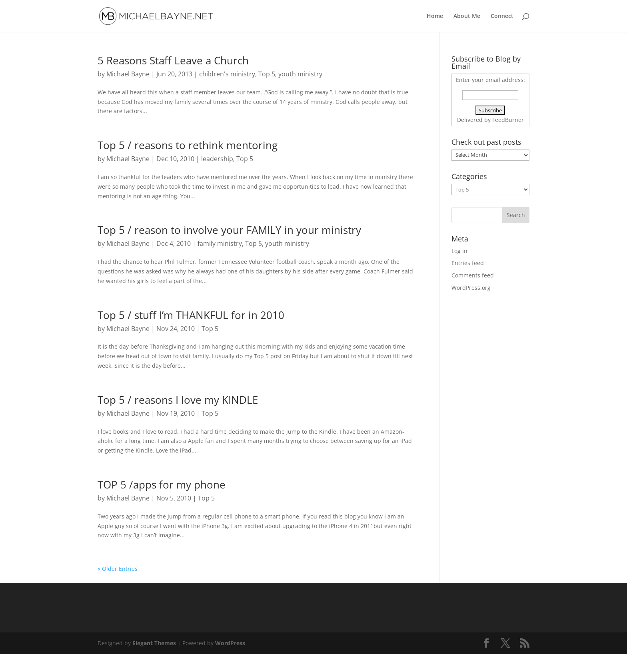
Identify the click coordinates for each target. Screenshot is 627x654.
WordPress (230, 643)
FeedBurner (508, 120)
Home (435, 16)
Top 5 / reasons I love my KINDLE (178, 400)
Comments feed (472, 275)
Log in (459, 251)
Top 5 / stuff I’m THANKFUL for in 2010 (191, 315)
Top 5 (266, 74)
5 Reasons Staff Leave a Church (173, 60)
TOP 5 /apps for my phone (162, 484)
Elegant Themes (154, 643)
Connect (502, 16)
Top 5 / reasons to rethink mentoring (188, 145)
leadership (217, 158)
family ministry (220, 243)
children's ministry (227, 74)
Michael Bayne (128, 74)
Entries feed (467, 263)
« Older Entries (118, 568)
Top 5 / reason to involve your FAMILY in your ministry (229, 230)
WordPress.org (471, 287)
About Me (466, 16)
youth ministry (300, 74)
